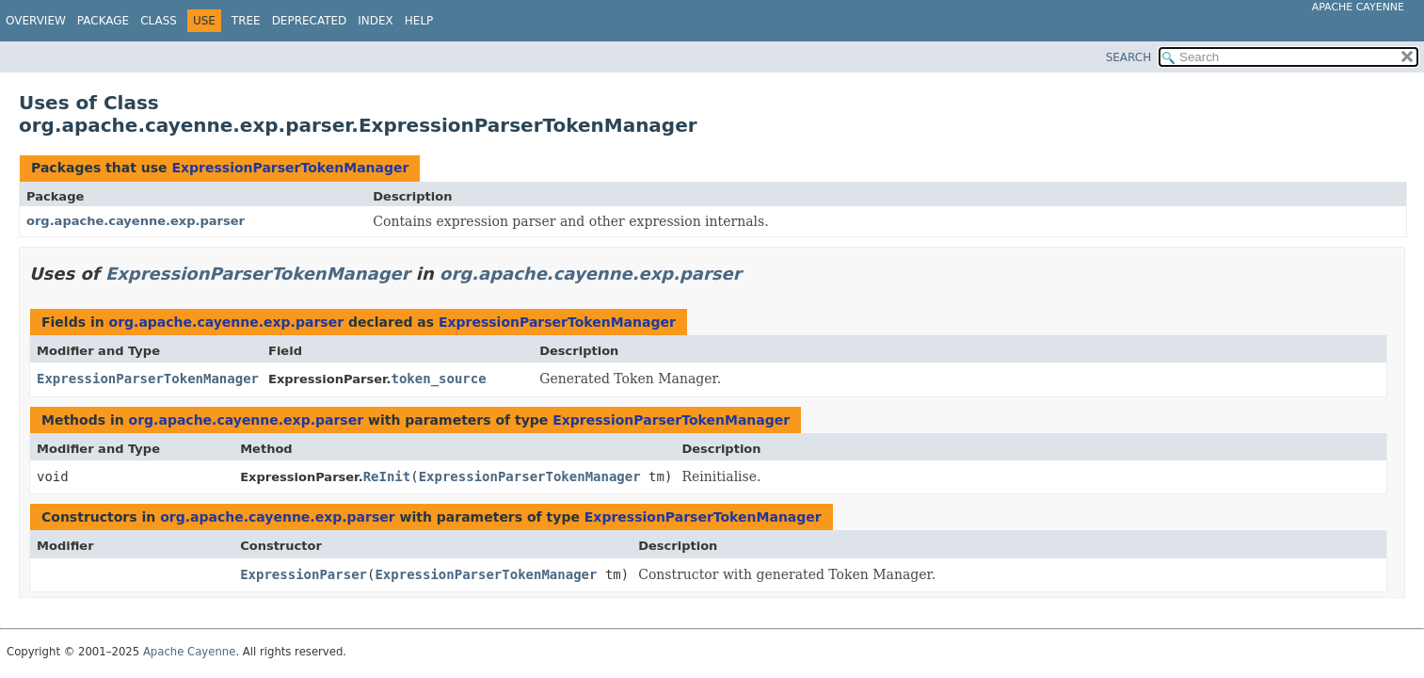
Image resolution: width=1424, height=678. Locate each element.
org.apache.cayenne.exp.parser (135, 221)
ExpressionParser (303, 574)
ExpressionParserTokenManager (289, 167)
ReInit (387, 476)
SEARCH (1129, 57)
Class (158, 20)
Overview (36, 20)
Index (375, 20)
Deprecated (309, 20)
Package (103, 20)
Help (419, 20)
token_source (439, 378)
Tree (246, 20)
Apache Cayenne (1358, 7)
